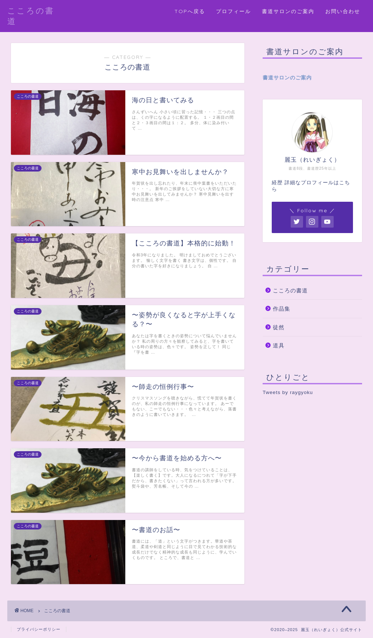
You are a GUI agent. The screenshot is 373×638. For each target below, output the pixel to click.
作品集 (281, 309)
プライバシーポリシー (38, 629)
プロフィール (233, 11)
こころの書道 (290, 290)
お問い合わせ (342, 11)
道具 (278, 345)
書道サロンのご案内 (288, 11)
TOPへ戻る (189, 11)
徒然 (278, 327)
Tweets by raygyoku (288, 392)
